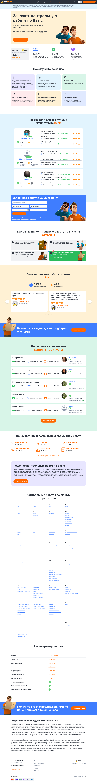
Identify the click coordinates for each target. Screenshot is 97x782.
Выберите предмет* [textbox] (17, 206)
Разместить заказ (79, 330)
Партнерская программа (40, 760)
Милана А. (72, 369)
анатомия (67, 533)
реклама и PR (52, 587)
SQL (34, 531)
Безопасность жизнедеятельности (26, 370)
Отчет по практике (72, 448)
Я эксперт (41, 1)
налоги (67, 562)
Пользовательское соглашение (79, 763)
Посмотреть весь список (48, 455)
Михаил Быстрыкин (27, 159)
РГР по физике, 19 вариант (49, 142)
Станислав (27, 180)
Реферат (44, 442)
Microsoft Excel (68, 518)
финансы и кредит (53, 615)
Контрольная (17, 358)
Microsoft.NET (68, 522)
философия (51, 607)
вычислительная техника (39, 548)
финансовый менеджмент (55, 611)
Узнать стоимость (21, 40)
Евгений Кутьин (27, 139)
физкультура (52, 605)
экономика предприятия (23, 630)
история (67, 555)
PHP (18, 533)
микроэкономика (53, 578)
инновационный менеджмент (72, 548)
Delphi (66, 506)
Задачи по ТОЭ (18, 394)
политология (36, 589)
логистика (35, 564)
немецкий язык (68, 564)
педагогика (36, 587)
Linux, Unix (51, 513)
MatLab (67, 515)
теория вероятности (22, 605)
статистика (67, 591)
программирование (38, 593)
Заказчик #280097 (24, 301)
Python (19, 535)
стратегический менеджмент (72, 593)
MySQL (67, 524)
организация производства (24, 591)
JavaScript (35, 515)
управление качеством (38, 605)
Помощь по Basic (21, 481)
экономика (20, 626)
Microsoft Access (69, 516)
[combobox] (20, 206)
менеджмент (52, 572)
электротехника (21, 636)
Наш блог (36, 770)
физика (51, 603)
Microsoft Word (68, 520)
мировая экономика (54, 580)
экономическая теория (23, 632)
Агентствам (37, 765)
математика (52, 566)
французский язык (53, 617)
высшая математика (38, 546)
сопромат (67, 587)
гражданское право (54, 544)
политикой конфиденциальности (28, 219)
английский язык (69, 535)
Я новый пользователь (53, 1)
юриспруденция (69, 624)
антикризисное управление (71, 537)
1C (18, 506)
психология (36, 594)
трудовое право (21, 611)
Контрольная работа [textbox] (35, 206)
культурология (21, 564)
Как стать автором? (39, 763)
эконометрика (21, 624)
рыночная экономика (54, 589)
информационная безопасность (69, 553)
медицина (51, 570)
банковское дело (21, 546)
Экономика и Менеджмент (49, 151)
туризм (19, 613)
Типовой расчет (71, 442)
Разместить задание (89, 1)
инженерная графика (70, 546)
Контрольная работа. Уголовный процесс (53, 177)
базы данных (20, 544)
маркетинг (51, 564)
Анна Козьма (72, 357)
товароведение (21, 609)
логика (35, 562)
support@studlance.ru (19, 765)
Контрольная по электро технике (25, 382)
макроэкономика (53, 562)
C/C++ (50, 506)
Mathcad (67, 513)
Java (34, 513)
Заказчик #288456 (62, 305)
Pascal (19, 531)
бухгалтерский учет (22, 548)
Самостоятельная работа (48, 162)
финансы (51, 613)
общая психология (22, 587)
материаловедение (53, 568)
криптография (21, 562)
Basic (34, 506)
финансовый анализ (54, 609)
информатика (68, 550)
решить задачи (18, 406)
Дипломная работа (22, 448)
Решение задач (46, 448)
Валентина (72, 381)
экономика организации (23, 628)
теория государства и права (24, 607)
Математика (44, 136)
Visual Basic (52, 531)
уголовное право (37, 603)
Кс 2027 (71, 406)
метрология (52, 576)
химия (66, 603)
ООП (19, 589)
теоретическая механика (23, 603)
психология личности (38, 596)
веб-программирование (39, 544)
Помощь (36, 767)
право (34, 591)
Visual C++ (51, 533)
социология (68, 589)
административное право (71, 531)
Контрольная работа (47, 131)
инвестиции (68, 544)
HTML (19, 513)
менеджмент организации (55, 574)
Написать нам (16, 768)
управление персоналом (39, 607)
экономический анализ (23, 634)
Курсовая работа (21, 442)
